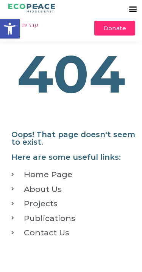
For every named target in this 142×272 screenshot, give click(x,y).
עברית (30, 25)
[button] (10, 29)
